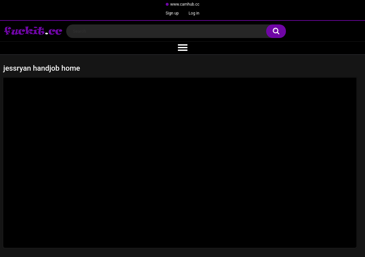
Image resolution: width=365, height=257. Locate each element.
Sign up (172, 13)
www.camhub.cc (185, 4)
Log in (194, 13)
